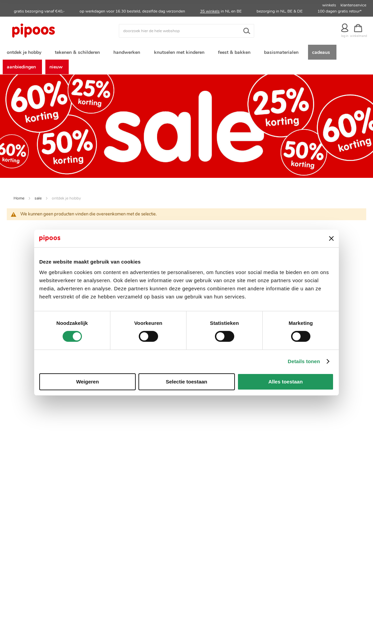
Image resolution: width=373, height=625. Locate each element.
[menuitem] (25, 53)
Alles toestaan (285, 381)
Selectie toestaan (186, 381)
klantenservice (353, 5)
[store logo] (52, 31)
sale (38, 200)
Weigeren (87, 381)
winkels (329, 5)
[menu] (186, 61)
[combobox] (186, 31)
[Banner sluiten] (331, 238)
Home (19, 200)
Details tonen (304, 361)
